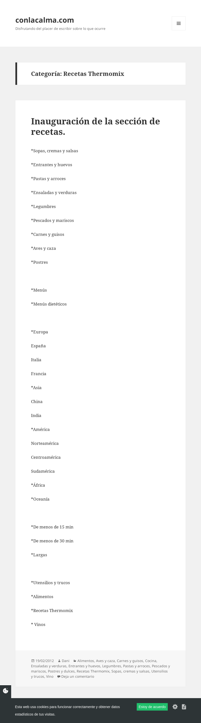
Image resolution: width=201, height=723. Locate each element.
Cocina (150, 660)
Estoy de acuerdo (152, 707)
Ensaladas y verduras (49, 666)
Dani (65, 660)
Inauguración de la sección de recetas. (95, 126)
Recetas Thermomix (93, 671)
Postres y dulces (61, 671)
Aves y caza (105, 660)
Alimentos (85, 660)
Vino (49, 676)
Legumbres (111, 666)
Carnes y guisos (130, 660)
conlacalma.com (44, 20)
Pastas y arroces (136, 666)
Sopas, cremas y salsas (130, 671)
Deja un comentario (77, 676)
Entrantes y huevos (84, 666)
